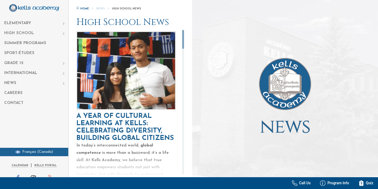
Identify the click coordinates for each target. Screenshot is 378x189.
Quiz (366, 183)
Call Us (301, 183)
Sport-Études (19, 53)
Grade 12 (13, 63)
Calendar (20, 165)
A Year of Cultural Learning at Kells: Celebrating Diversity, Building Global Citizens (125, 127)
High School (19, 33)
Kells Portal (45, 165)
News (10, 83)
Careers (13, 93)
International (20, 73)
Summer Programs (25, 43)
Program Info (334, 183)
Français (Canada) (34, 152)
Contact (13, 103)
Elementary (17, 23)
